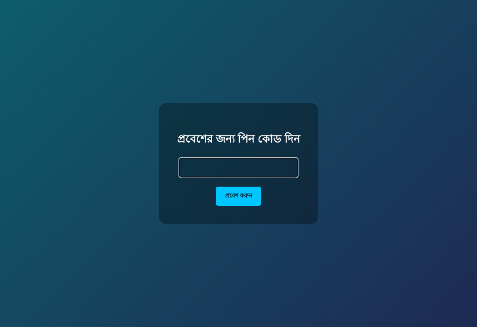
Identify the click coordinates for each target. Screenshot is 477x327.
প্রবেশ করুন (239, 195)
